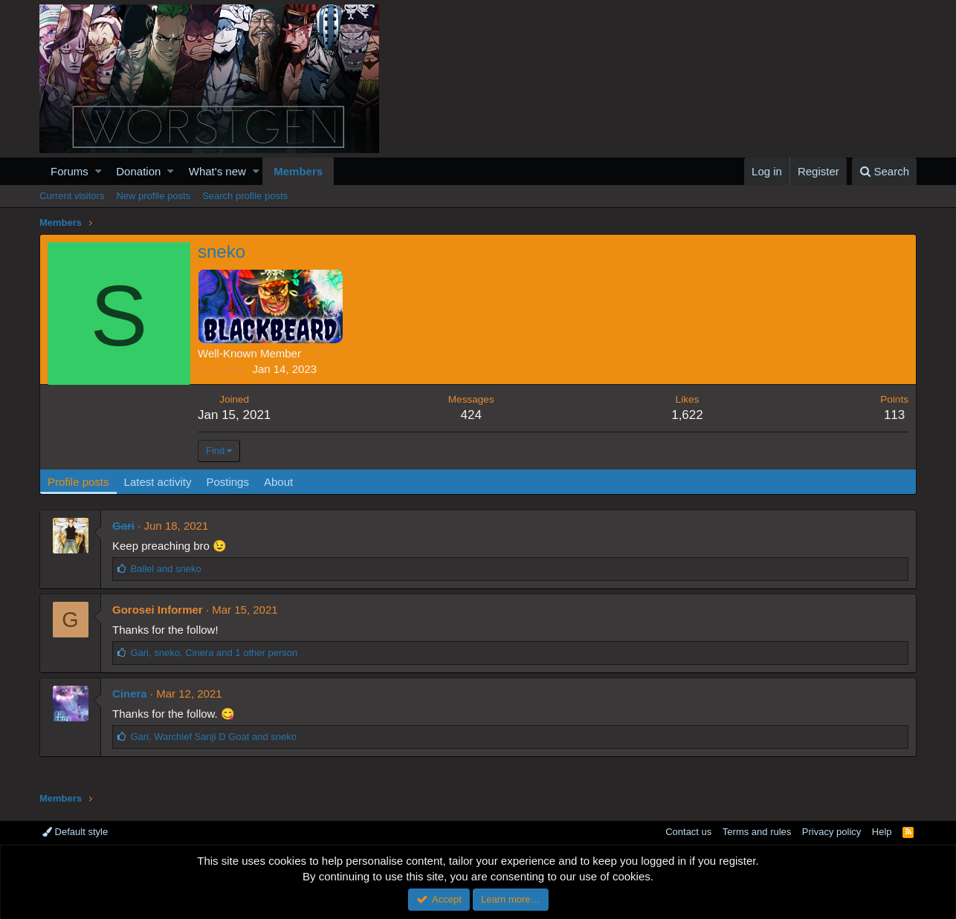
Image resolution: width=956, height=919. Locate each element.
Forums (69, 171)
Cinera (129, 693)
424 (471, 415)
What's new (217, 171)
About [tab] (278, 481)
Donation (138, 171)
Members (298, 171)
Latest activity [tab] (158, 481)
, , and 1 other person (213, 652)
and (165, 568)
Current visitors (71, 195)
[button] (98, 171)
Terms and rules (757, 831)
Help (882, 831)
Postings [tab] (227, 481)
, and (213, 736)
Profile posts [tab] (78, 481)
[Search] (884, 171)
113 (894, 415)
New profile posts (153, 195)
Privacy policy (831, 831)
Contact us (688, 831)
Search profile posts (245, 195)
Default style (75, 831)
